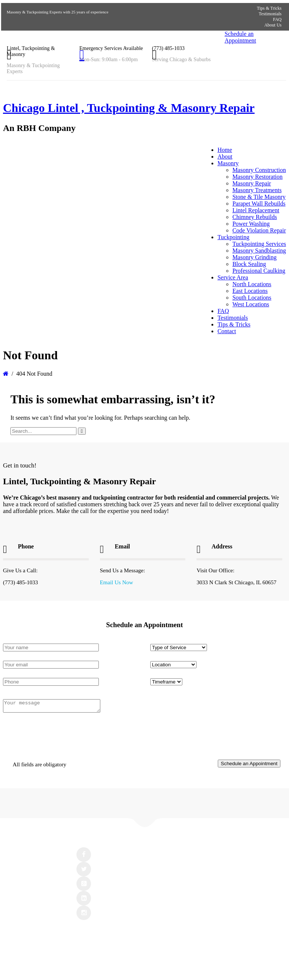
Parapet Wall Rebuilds (258, 203)
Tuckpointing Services (259, 244)
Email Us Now (116, 582)
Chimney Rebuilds (254, 217)
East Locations (250, 291)
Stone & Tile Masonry (259, 197)
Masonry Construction (259, 170)
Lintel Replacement (255, 210)
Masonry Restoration (257, 176)
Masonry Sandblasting (259, 250)
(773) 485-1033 (168, 48)
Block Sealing (249, 264)
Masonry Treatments (257, 190)
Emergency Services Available (111, 48)
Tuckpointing (233, 237)
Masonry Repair (251, 183)
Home (224, 150)
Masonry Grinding (254, 257)
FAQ (277, 19)
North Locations (251, 284)
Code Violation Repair (259, 230)
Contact (226, 331)
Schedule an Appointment (240, 37)
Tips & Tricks (269, 8)
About (224, 156)
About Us (273, 25)
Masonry (228, 163)
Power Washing (251, 223)
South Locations (251, 297)
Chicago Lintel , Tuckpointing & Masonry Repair (129, 108)
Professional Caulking (258, 271)
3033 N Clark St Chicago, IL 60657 (236, 582)
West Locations (250, 304)
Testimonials (270, 13)
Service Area (232, 277)
